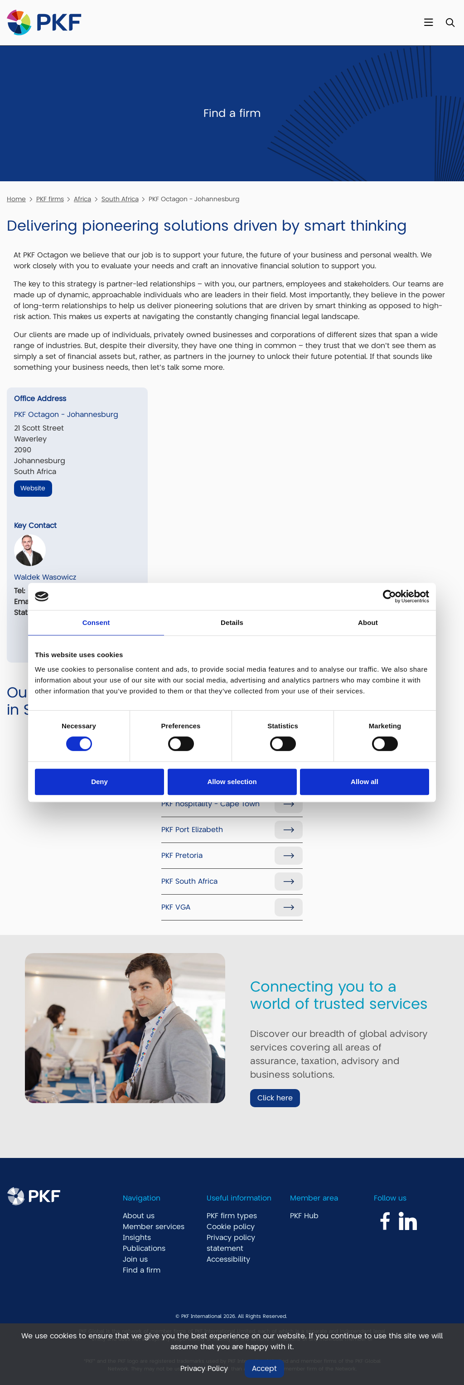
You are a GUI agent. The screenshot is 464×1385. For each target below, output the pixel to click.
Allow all (364, 781)
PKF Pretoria (182, 855)
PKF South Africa (189, 881)
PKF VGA (175, 907)
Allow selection (231, 781)
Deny (99, 781)
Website (32, 488)
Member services (153, 1226)
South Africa (120, 199)
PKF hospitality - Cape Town (210, 804)
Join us (135, 1259)
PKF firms (50, 199)
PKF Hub (304, 1215)
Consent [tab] (96, 622)
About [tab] (368, 622)
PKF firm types (232, 1215)
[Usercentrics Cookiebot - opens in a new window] (389, 596)
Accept (264, 1368)
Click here (275, 1098)
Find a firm (141, 1270)
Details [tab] (232, 622)
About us (139, 1215)
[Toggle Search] (450, 23)
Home (16, 199)
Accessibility (228, 1259)
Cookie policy (231, 1226)
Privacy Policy (204, 1368)
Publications (144, 1248)
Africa (82, 199)
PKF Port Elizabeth (192, 829)
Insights (137, 1237)
